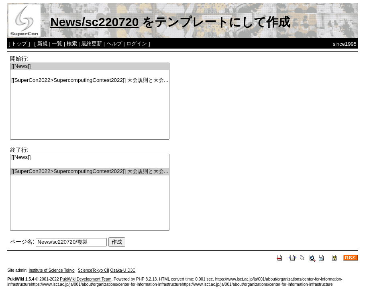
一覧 (57, 44)
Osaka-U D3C (123, 270)
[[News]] (89, 66)
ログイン (136, 44)
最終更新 (91, 44)
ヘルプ (114, 44)
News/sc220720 (94, 21)
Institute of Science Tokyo (51, 270)
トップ (19, 44)
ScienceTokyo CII (93, 270)
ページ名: (22, 241)
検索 (72, 44)
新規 (42, 44)
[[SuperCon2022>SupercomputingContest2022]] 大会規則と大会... (89, 80)
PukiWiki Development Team (85, 279)
